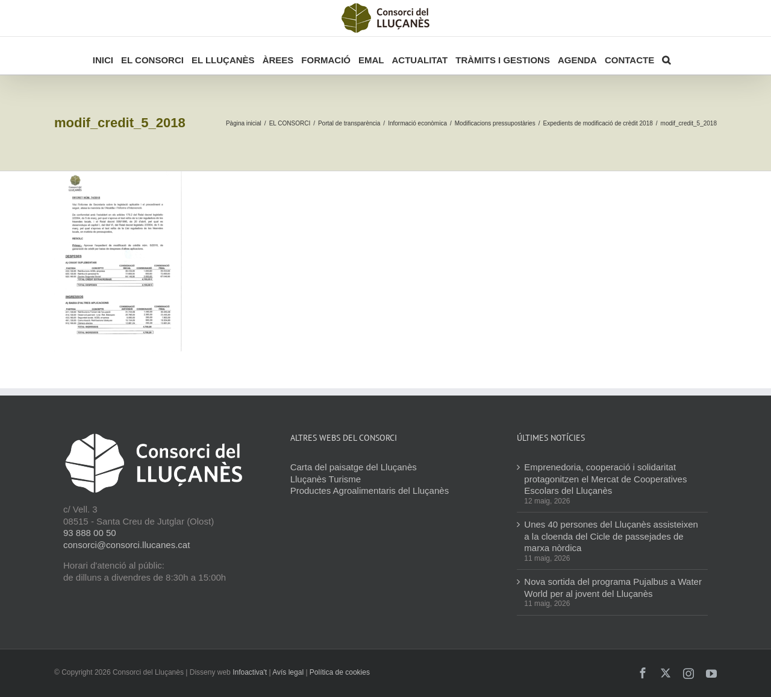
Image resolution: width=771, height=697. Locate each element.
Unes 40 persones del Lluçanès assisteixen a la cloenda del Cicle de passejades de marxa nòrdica (611, 536)
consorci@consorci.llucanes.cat (126, 545)
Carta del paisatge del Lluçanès (353, 467)
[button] (666, 55)
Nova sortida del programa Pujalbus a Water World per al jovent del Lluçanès (613, 587)
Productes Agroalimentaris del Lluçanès (369, 490)
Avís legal (288, 672)
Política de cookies (340, 672)
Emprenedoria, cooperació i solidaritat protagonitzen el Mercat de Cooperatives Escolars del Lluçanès (605, 479)
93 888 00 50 (89, 533)
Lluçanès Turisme (325, 479)
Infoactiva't (250, 672)
